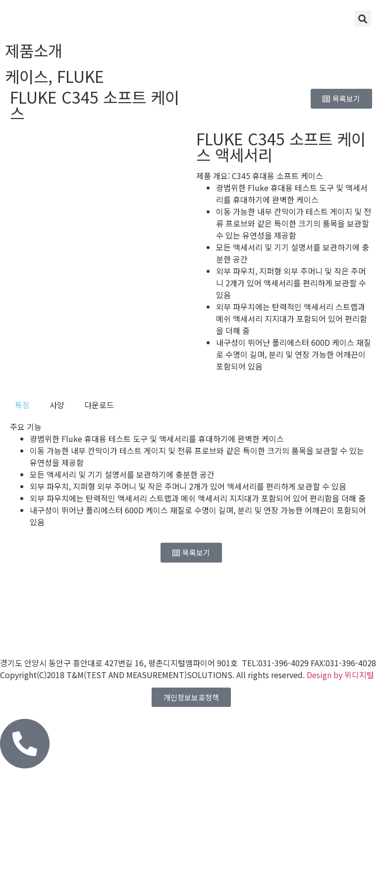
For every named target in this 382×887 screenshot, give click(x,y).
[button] (363, 18)
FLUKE (80, 75)
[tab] (22, 405)
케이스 (26, 75)
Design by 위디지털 (340, 675)
